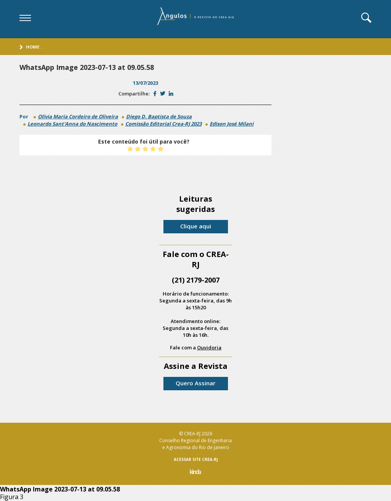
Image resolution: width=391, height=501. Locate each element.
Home (32, 47)
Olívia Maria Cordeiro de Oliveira (78, 116)
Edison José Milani (232, 123)
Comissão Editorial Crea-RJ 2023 (163, 123)
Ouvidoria (209, 347)
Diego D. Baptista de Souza (159, 116)
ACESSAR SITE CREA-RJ (196, 459)
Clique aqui (195, 226)
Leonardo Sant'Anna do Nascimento (72, 123)
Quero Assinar (195, 383)
